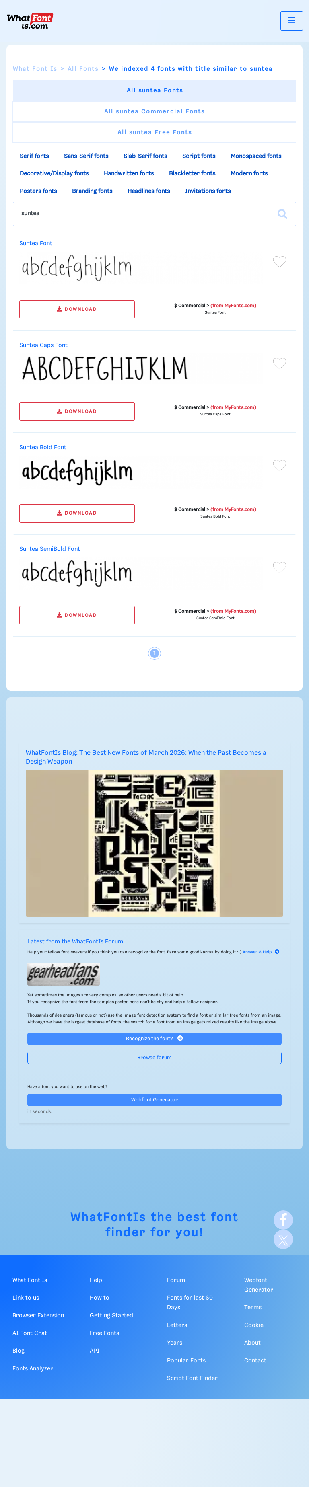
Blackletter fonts (192, 173)
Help (96, 1280)
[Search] (282, 213)
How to (99, 1298)
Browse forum (154, 1057)
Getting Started (111, 1315)
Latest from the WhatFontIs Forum (75, 942)
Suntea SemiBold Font (49, 549)
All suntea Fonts (155, 91)
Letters (177, 1325)
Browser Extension (38, 1315)
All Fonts (83, 69)
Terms (253, 1307)
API (94, 1351)
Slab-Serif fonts (145, 156)
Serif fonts (34, 156)
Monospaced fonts (256, 156)
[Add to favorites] (279, 262)
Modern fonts (249, 173)
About (252, 1343)
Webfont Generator (154, 1100)
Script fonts (198, 156)
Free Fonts (104, 1333)
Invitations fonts (208, 191)
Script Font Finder (192, 1378)
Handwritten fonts (129, 173)
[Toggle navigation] (291, 20)
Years (174, 1343)
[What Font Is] (30, 21)
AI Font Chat (29, 1333)
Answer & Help (261, 952)
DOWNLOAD (77, 309)
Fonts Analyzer (32, 1369)
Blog (18, 1351)
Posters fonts (38, 191)
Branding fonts (92, 191)
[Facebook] (283, 1220)
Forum (176, 1280)
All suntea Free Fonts (154, 132)
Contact (255, 1361)
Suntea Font (35, 243)
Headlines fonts (149, 191)
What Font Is (35, 69)
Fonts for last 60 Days (190, 1303)
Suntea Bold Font (42, 447)
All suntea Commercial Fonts (154, 112)
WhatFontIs (108, 1218)
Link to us (25, 1298)
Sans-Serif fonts (86, 156)
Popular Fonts (186, 1361)
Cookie (254, 1325)
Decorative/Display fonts (54, 173)
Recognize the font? (154, 1038)
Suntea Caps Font (43, 345)
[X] (283, 1239)
